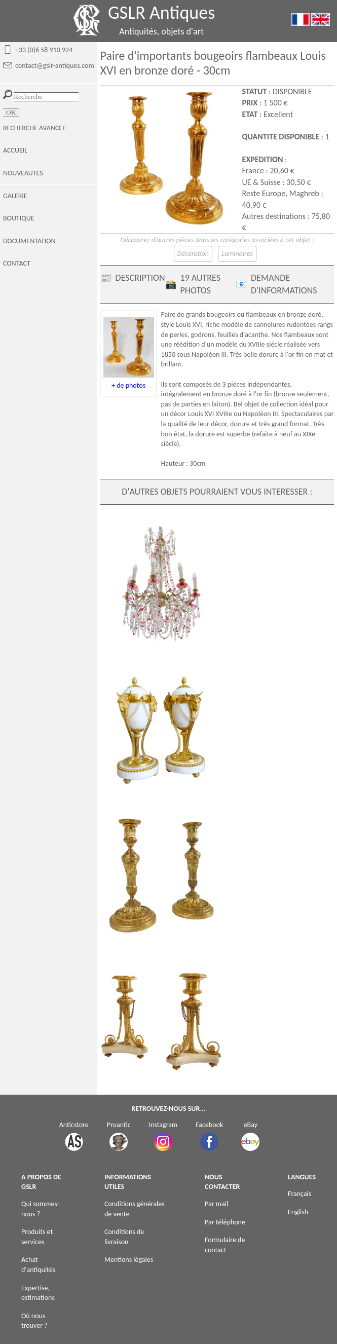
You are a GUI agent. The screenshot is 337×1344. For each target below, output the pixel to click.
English (298, 1212)
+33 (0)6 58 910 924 (43, 50)
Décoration (193, 253)
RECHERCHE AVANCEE (34, 128)
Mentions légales (128, 1259)
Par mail (216, 1204)
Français (299, 1193)
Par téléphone (225, 1222)
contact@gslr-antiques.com (54, 65)
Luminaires (237, 253)
